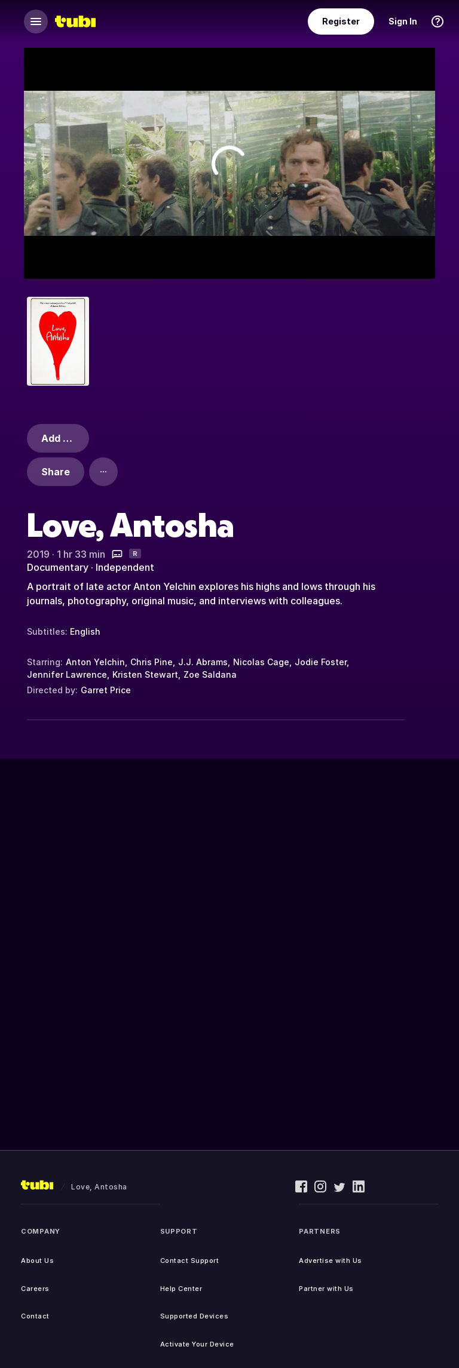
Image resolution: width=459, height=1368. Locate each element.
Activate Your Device (197, 1344)
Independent (125, 567)
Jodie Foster (321, 662)
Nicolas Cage (261, 662)
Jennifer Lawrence (67, 674)
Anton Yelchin (95, 662)
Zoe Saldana (210, 674)
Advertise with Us (330, 1260)
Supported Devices (194, 1316)
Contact (35, 1316)
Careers (35, 1288)
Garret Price (106, 690)
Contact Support (189, 1260)
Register (341, 21)
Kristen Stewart (145, 674)
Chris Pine (151, 662)
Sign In (402, 21)
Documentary (57, 567)
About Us (37, 1260)
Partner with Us (326, 1288)
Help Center (181, 1288)
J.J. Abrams (203, 662)
